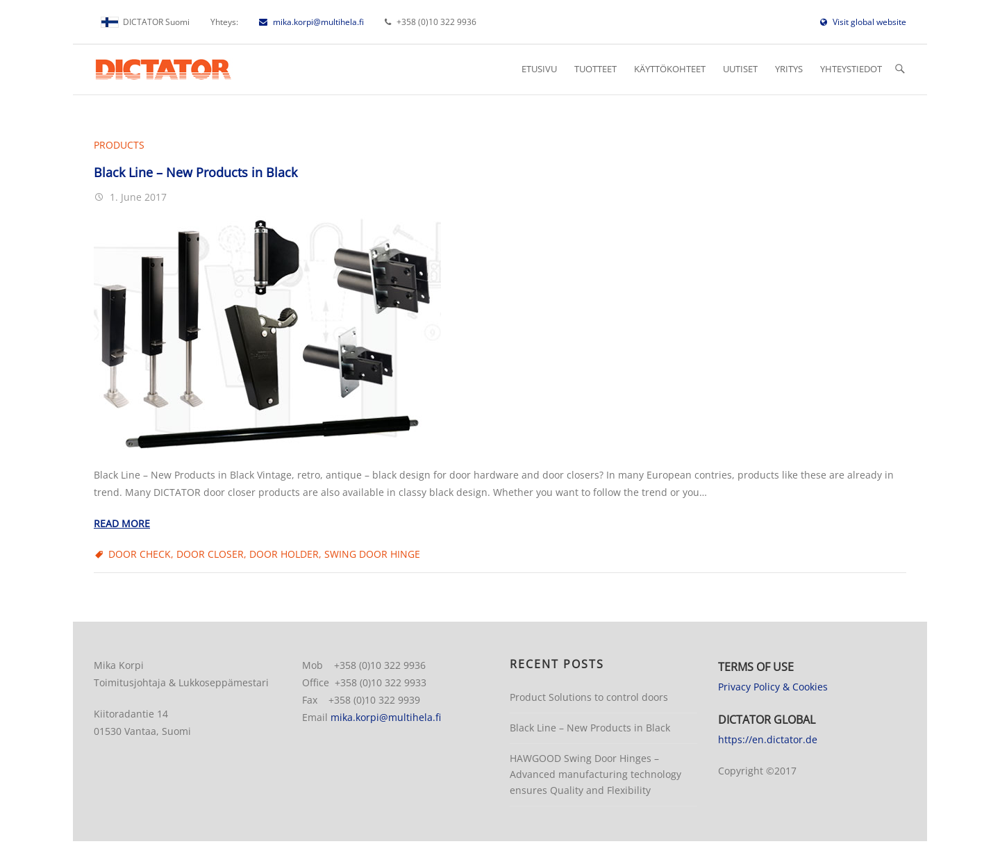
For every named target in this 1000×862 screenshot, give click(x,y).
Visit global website (863, 22)
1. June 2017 (137, 197)
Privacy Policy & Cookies (773, 686)
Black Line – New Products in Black (195, 172)
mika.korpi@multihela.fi (311, 22)
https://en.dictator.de (767, 739)
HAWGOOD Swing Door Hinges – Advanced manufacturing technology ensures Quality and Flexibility (595, 774)
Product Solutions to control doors (589, 697)
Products (119, 144)
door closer (210, 554)
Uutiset (740, 69)
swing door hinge (372, 554)
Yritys (789, 69)
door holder (284, 554)
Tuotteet (595, 69)
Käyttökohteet (670, 69)
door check (139, 554)
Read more (122, 523)
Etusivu (539, 69)
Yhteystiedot (851, 69)
